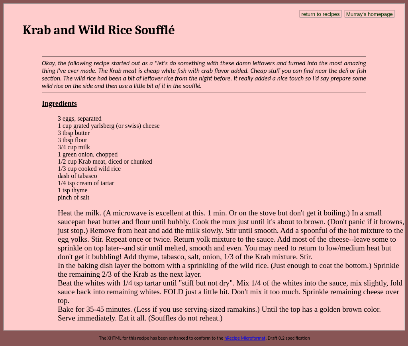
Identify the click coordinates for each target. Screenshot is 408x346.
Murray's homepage (369, 14)
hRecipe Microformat (244, 338)
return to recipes (320, 14)
